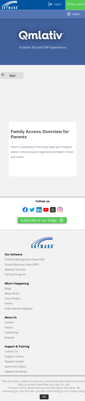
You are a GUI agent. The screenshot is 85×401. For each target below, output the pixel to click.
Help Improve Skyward (18, 308)
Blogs (8, 288)
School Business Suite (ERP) (22, 264)
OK (44, 396)
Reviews (9, 337)
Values (9, 327)
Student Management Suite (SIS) (24, 259)
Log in (55, 4)
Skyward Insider (14, 361)
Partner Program (15, 274)
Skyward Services (15, 269)
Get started (76, 4)
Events (9, 303)
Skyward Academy (16, 371)
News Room (12, 293)
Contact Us (11, 351)
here (72, 388)
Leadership (11, 332)
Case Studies (12, 298)
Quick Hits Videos (15, 366)
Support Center (14, 356)
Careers (9, 322)
